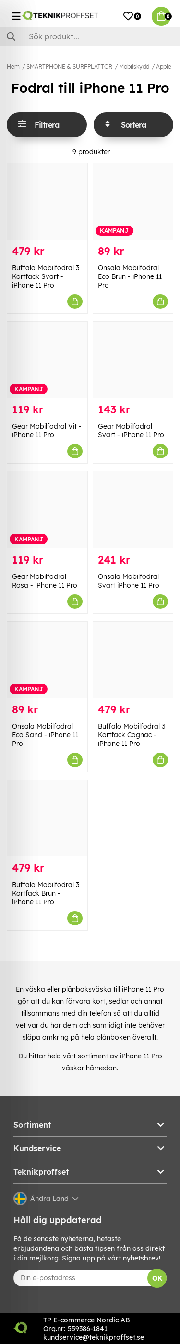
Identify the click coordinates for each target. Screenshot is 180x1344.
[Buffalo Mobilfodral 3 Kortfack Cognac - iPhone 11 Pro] (133, 660)
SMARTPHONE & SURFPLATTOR (69, 66)
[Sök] (90, 36)
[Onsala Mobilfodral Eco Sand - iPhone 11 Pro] (47, 660)
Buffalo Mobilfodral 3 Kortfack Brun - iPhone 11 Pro (45, 893)
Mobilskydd (134, 66)
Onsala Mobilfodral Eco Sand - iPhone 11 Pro (45, 735)
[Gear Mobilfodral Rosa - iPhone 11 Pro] (47, 509)
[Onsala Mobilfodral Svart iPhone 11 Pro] (133, 509)
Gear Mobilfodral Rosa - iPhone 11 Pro (44, 580)
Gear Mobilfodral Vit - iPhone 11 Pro (47, 430)
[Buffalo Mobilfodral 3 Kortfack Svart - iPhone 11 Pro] (47, 201)
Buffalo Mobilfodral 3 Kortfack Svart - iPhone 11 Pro (45, 276)
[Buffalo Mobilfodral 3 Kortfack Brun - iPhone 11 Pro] (47, 818)
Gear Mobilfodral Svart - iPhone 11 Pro (131, 430)
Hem (13, 66)
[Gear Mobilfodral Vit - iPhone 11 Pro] (47, 360)
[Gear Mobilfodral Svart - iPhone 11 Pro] (133, 360)
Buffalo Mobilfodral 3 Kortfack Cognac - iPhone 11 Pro (131, 735)
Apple (163, 66)
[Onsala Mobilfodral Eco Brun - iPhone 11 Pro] (133, 201)
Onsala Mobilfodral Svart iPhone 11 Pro (128, 580)
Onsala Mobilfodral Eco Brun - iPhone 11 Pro (130, 276)
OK (157, 1278)
